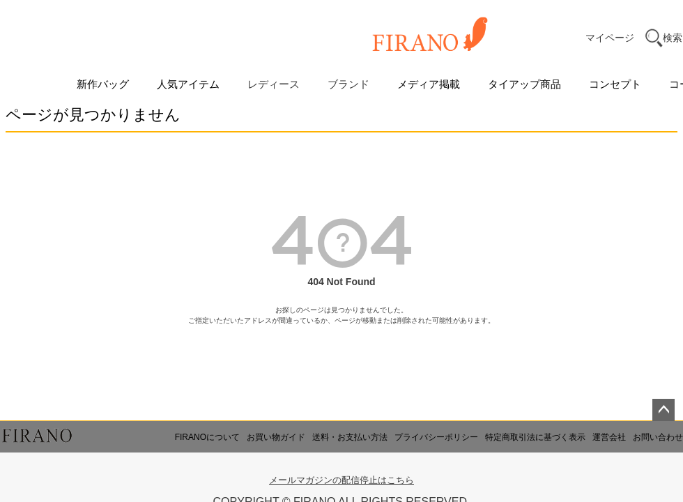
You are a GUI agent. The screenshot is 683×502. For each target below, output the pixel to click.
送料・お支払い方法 (349, 437)
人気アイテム (188, 84)
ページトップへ (663, 410)
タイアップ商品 (524, 84)
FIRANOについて (207, 437)
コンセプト (615, 84)
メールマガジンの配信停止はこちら (341, 480)
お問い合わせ (658, 437)
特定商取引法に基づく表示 (535, 437)
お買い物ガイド (276, 437)
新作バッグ (103, 84)
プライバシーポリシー (436, 437)
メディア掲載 (428, 84)
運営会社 (609, 437)
